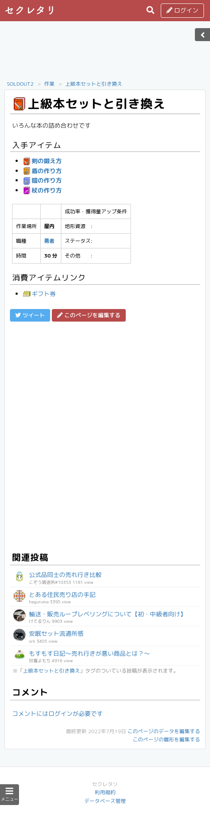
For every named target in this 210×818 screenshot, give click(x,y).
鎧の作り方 (42, 180)
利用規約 (105, 792)
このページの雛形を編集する (166, 739)
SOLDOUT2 (20, 83)
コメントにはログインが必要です (57, 713)
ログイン (182, 10)
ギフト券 (39, 294)
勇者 (49, 241)
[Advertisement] (105, 53)
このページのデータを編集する (163, 731)
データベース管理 (105, 801)
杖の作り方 (42, 190)
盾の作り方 (42, 171)
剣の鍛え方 (42, 161)
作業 (49, 83)
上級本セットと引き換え (93, 83)
